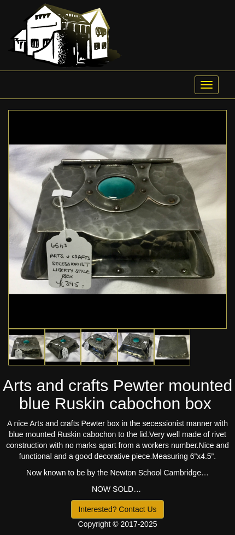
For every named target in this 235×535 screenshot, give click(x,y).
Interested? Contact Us (117, 509)
